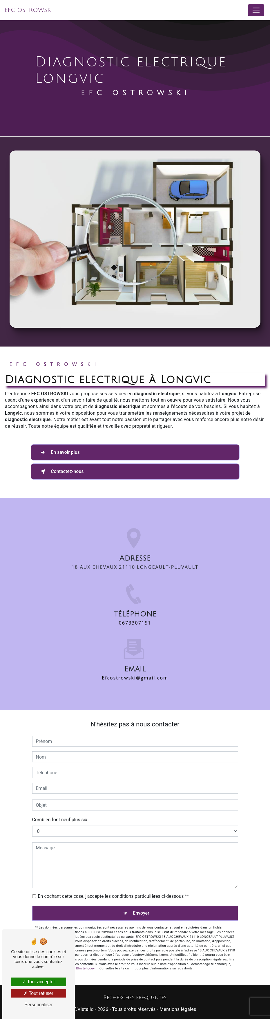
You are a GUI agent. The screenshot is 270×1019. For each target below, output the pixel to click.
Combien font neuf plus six (59, 819)
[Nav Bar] (256, 10)
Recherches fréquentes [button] (135, 997)
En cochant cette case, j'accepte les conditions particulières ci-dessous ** (113, 896)
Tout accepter (38, 981)
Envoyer (141, 913)
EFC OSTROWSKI (28, 10)
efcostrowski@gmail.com (135, 657)
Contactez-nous (61, 471)
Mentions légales (178, 1009)
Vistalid (85, 1009)
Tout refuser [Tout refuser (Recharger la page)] (38, 993)
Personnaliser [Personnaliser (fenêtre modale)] (38, 1004)
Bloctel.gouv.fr (87, 968)
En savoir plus (59, 452)
